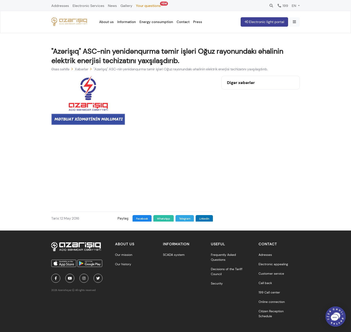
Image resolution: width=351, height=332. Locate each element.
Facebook (142, 218)
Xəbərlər (81, 69)
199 (282, 5)
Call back (265, 283)
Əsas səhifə (60, 69)
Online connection (272, 302)
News (112, 5)
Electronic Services (88, 5)
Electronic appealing (273, 264)
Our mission (123, 255)
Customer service (271, 274)
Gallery (126, 5)
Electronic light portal (264, 21)
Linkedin (204, 218)
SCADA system (174, 255)
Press (197, 22)
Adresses (265, 255)
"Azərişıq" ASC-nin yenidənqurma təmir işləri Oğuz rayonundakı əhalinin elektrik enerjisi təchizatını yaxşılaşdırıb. (181, 69)
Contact (183, 22)
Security (217, 283)
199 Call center (269, 292)
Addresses (60, 5)
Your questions (148, 5)
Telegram (184, 218)
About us (106, 22)
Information (126, 22)
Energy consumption (156, 22)
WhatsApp (163, 218)
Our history (123, 264)
